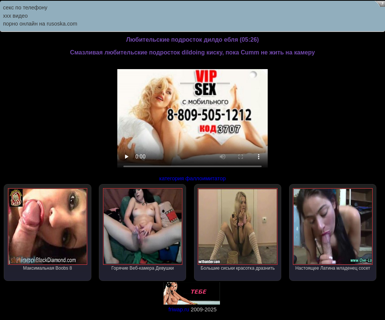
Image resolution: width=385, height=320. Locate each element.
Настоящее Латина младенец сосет (332, 229)
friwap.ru (178, 309)
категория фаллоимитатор (192, 178)
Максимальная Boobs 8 (47, 229)
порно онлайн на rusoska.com (40, 24)
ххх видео (15, 16)
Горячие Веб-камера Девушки (142, 229)
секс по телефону (25, 8)
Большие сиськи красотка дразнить (237, 229)
